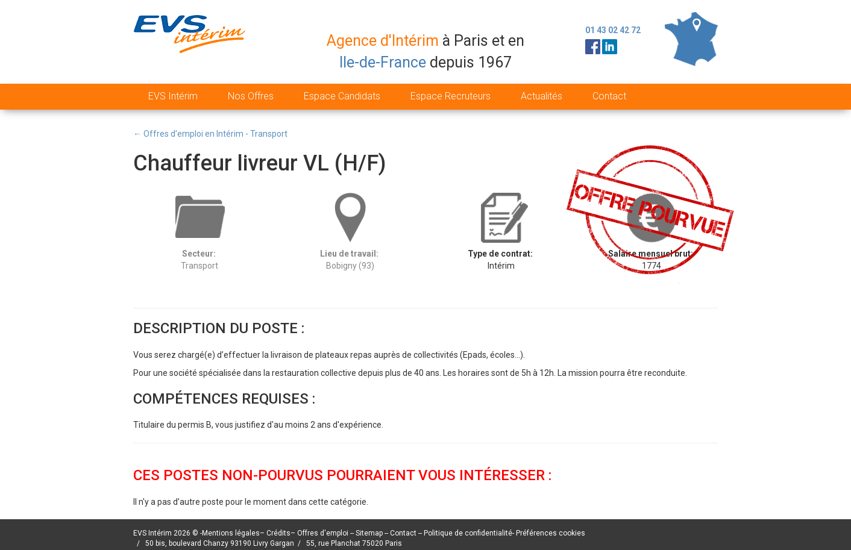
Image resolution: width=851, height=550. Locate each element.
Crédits (278, 533)
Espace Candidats (342, 96)
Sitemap (370, 533)
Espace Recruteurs (450, 96)
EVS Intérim (173, 96)
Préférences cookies (550, 533)
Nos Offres (251, 96)
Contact (609, 96)
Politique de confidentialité (468, 533)
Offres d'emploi (322, 533)
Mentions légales (231, 533)
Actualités (541, 96)
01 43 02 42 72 (613, 30)
